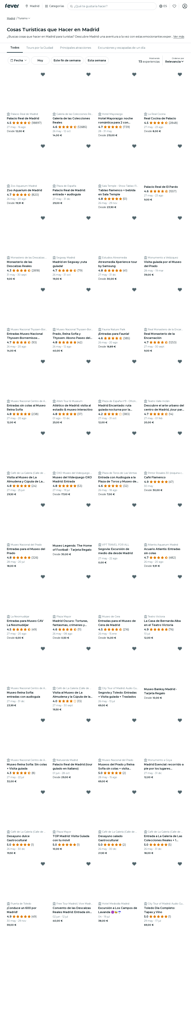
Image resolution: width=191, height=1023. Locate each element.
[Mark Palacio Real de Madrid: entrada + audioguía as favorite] (88, 146)
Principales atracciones (75, 47)
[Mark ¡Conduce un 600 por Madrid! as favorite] (43, 864)
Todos (14, 47)
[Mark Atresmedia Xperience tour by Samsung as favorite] (134, 218)
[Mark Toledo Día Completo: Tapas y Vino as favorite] (180, 864)
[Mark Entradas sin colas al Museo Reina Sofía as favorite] (43, 361)
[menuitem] (15, 48)
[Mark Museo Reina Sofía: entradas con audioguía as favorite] (43, 649)
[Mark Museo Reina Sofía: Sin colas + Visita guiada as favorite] (43, 720)
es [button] (163, 6)
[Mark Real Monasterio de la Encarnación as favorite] (180, 290)
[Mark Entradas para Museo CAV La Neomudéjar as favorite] (43, 577)
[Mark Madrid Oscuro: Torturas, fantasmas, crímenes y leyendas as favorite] (88, 577)
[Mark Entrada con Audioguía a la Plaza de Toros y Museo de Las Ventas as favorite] (134, 433)
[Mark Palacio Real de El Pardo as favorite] (180, 146)
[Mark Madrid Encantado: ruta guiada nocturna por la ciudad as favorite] (134, 361)
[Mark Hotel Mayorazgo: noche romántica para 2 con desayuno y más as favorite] (134, 74)
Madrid (11, 18)
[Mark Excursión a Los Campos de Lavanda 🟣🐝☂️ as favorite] (134, 864)
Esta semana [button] (98, 60)
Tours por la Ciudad (39, 47)
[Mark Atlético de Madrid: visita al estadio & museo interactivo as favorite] (88, 361)
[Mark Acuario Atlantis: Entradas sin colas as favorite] (180, 505)
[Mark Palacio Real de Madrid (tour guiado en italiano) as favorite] (88, 720)
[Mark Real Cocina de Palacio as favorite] (180, 74)
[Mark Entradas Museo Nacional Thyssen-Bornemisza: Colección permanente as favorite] (43, 290)
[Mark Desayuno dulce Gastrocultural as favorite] (43, 792)
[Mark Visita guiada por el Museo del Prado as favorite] (180, 218)
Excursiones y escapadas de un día (121, 47)
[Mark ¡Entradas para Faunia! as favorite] (134, 290)
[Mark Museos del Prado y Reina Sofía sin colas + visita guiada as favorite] (134, 720)
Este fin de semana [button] (68, 60)
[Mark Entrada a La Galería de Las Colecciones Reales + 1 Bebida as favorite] (180, 792)
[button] (24, 18)
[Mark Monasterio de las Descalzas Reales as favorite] (43, 218)
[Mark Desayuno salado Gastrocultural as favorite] (134, 792)
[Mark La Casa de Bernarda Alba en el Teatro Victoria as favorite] (180, 577)
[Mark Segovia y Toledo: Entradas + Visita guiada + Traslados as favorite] (134, 649)
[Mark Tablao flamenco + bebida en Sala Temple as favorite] (134, 146)
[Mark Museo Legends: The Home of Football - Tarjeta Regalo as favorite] (88, 505)
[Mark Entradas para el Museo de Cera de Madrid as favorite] (134, 577)
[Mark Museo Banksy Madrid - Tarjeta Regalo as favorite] (180, 649)
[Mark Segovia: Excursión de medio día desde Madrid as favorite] (134, 505)
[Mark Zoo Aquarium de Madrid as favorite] (43, 146)
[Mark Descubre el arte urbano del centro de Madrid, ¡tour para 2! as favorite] (180, 361)
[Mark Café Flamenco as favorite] (180, 433)
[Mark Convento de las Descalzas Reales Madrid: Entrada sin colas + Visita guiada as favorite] (88, 864)
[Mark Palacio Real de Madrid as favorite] (43, 74)
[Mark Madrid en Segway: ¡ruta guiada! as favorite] (88, 218)
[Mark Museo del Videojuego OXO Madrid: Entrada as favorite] (88, 433)
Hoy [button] (41, 60)
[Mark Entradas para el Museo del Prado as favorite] (43, 505)
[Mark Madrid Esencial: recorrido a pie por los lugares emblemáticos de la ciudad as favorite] (180, 720)
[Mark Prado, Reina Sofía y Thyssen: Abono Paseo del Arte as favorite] (88, 290)
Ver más (178, 36)
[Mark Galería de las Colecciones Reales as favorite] (88, 74)
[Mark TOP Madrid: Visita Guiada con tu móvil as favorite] (88, 792)
